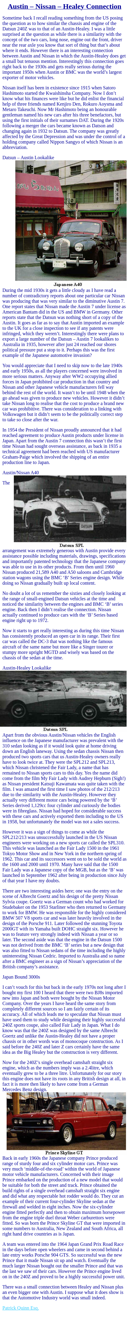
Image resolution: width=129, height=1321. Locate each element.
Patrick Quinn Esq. (20, 1307)
